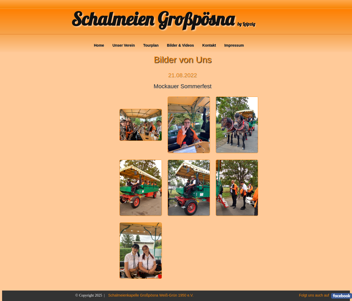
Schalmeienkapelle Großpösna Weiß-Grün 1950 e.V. (151, 295)
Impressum (234, 45)
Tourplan (151, 45)
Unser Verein (123, 45)
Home (99, 45)
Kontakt (209, 45)
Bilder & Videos (180, 45)
